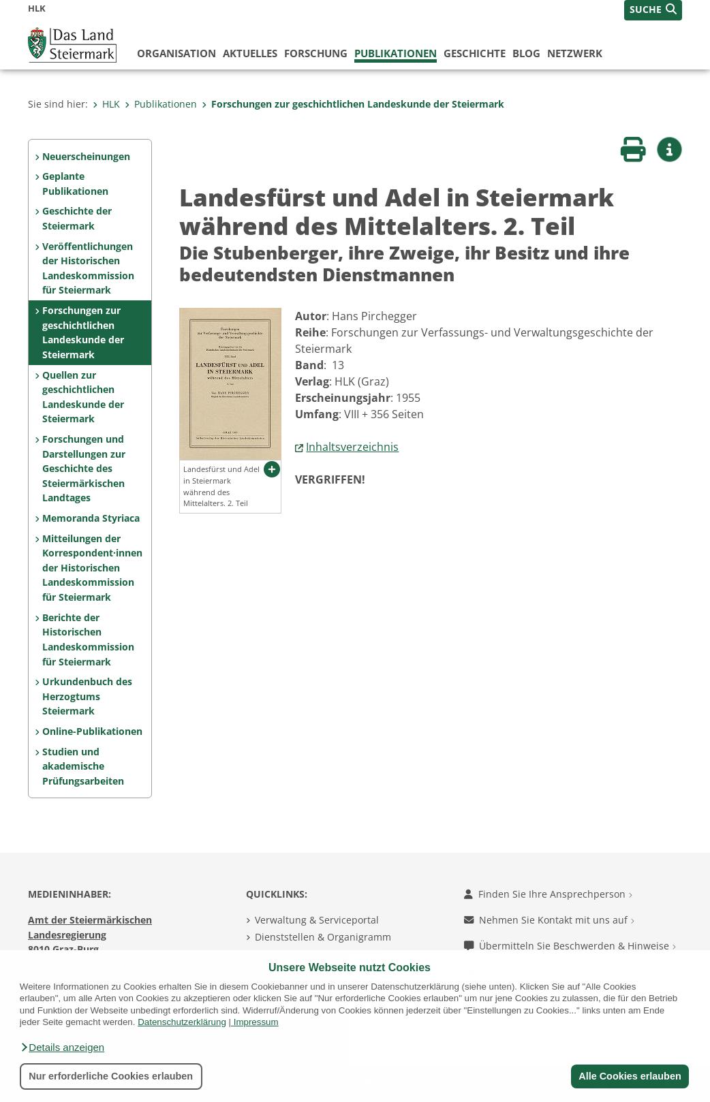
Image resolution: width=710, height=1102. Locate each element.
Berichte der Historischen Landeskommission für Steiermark (88, 639)
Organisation (176, 53)
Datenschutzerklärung (182, 1022)
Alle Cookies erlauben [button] (629, 1076)
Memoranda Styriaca (91, 517)
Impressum (256, 1022)
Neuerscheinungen (86, 156)
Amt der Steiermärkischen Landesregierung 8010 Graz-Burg (90, 934)
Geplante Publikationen (75, 184)
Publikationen (395, 53)
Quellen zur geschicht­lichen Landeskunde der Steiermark (83, 397)
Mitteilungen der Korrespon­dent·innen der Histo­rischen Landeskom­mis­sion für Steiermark (92, 567)
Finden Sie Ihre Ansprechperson (548, 893)
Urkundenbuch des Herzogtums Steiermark (87, 696)
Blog (526, 53)
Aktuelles (250, 53)
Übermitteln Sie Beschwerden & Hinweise (570, 945)
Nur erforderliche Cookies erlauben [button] (111, 1076)
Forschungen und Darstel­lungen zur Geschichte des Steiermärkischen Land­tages (83, 468)
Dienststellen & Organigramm (323, 936)
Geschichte (475, 53)
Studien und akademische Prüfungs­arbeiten (83, 766)
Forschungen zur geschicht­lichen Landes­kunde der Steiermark (353, 103)
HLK (106, 103)
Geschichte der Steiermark (77, 218)
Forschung (316, 53)
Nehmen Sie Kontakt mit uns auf (549, 919)
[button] (62, 1047)
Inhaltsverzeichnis (352, 446)
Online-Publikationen (92, 731)
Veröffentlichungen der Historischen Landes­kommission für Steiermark (88, 268)
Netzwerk (574, 53)
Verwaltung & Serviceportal (317, 919)
